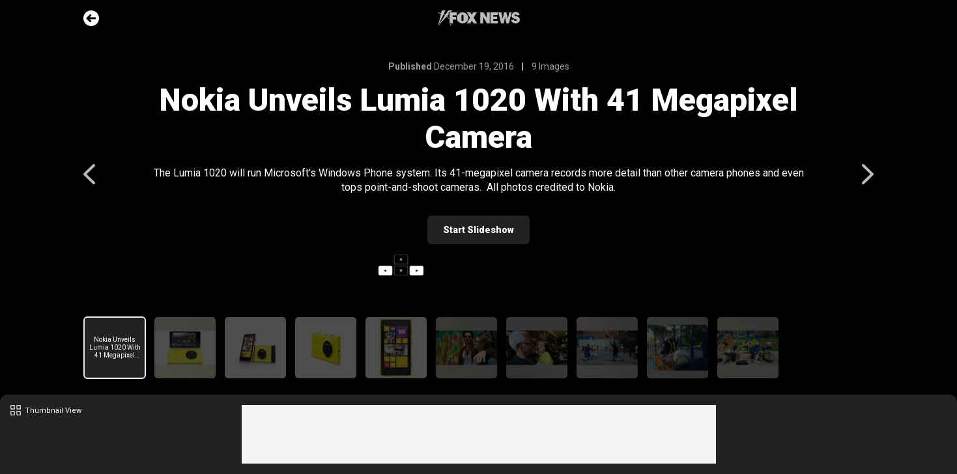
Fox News (479, 18)
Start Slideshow (478, 230)
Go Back (91, 18)
